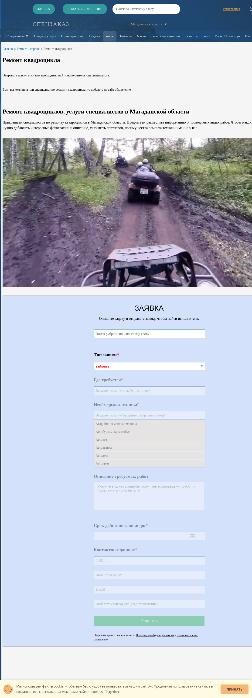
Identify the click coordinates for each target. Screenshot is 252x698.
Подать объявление (84, 9)
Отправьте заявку (14, 75)
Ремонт (110, 36)
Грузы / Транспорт (227, 36)
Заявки (141, 36)
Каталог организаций (165, 36)
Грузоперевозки (72, 36)
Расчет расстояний (197, 36)
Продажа (94, 36)
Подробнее (112, 692)
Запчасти (125, 36)
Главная (8, 49)
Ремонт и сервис (28, 49)
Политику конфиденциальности (155, 635)
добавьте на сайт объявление (111, 89)
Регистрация (231, 9)
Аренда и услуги (44, 36)
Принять (234, 689)
